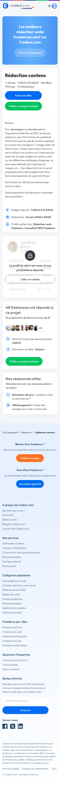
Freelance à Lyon (12, 631)
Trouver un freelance (30, 52)
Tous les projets (10, 432)
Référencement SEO (14, 589)
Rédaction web (10, 594)
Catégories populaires (16, 575)
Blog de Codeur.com (13, 524)
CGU (54, 768)
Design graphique (12, 598)
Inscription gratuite (30, 484)
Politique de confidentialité (35, 768)
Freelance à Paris (12, 627)
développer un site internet (26, 129)
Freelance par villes (14, 622)
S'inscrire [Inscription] (25, 710)
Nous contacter (11, 669)
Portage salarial (11, 561)
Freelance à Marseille (14, 636)
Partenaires (9, 566)
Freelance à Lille (11, 640)
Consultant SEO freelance (40, 228)
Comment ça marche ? (15, 660)
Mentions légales (10, 768)
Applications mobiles (14, 608)
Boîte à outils (9, 519)
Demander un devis (13, 543)
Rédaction (26, 432)
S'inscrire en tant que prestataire (21, 552)
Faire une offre (23, 95)
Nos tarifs (7, 515)
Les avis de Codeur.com (15, 528)
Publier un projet (30, 458)
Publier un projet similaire (23, 106)
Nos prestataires (11, 557)
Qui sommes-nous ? (13, 510)
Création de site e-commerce (19, 585)
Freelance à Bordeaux (14, 645)
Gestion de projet (12, 612)
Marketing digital (12, 603)
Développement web (14, 580)
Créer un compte (30, 279)
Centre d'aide (10, 664)
